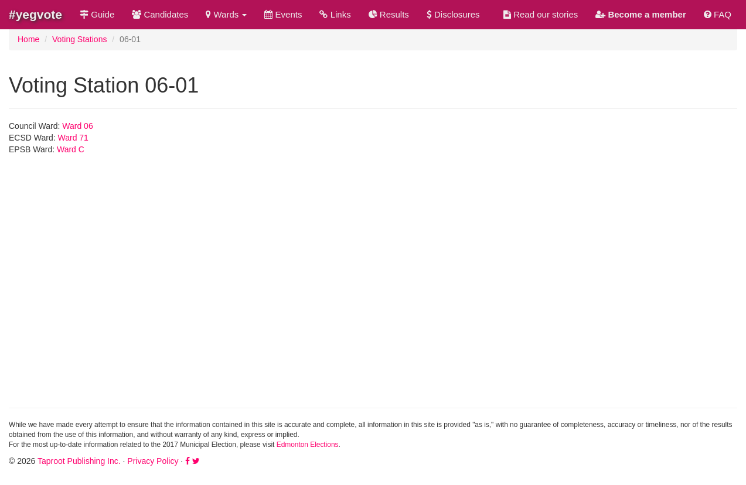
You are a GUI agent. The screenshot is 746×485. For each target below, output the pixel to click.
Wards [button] (226, 14)
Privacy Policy (152, 461)
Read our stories (540, 14)
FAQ (717, 14)
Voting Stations (79, 39)
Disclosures (453, 14)
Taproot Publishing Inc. (79, 461)
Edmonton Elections (308, 444)
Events (283, 14)
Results (389, 14)
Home (28, 39)
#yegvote (35, 14)
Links (334, 14)
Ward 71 (73, 137)
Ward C (70, 149)
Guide (97, 14)
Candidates (160, 14)
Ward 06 (77, 126)
